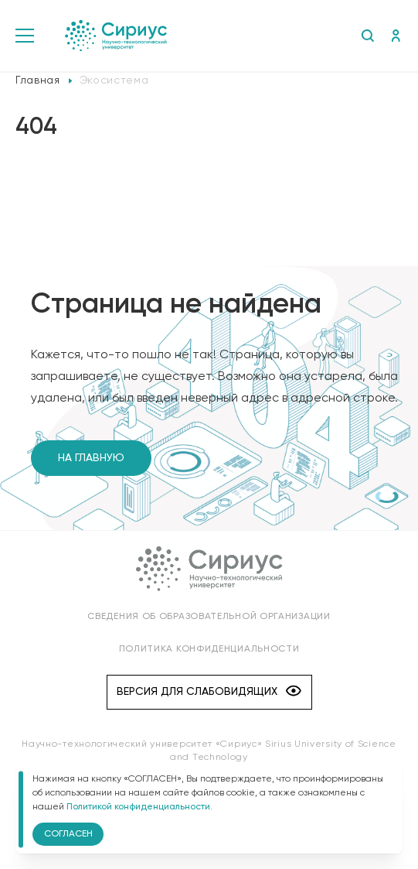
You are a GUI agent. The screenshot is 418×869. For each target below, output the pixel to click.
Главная (37, 80)
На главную (91, 458)
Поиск (367, 35)
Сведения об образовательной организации (208, 616)
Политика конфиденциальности (209, 649)
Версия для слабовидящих (209, 692)
